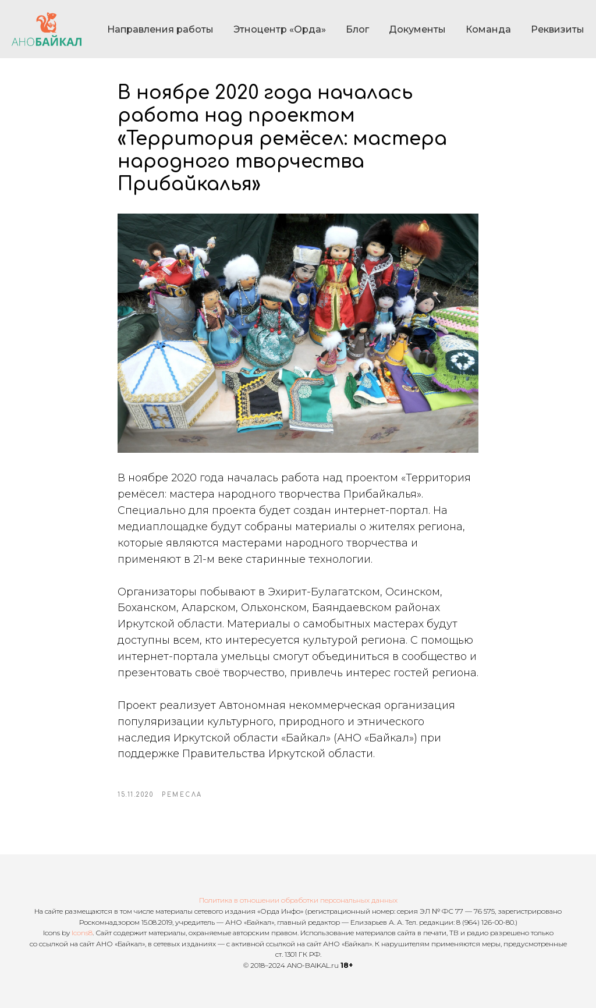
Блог (357, 29)
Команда (488, 29)
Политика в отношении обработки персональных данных (298, 900)
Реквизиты (557, 29)
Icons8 (82, 932)
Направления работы (160, 29)
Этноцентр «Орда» (279, 29)
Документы (417, 29)
